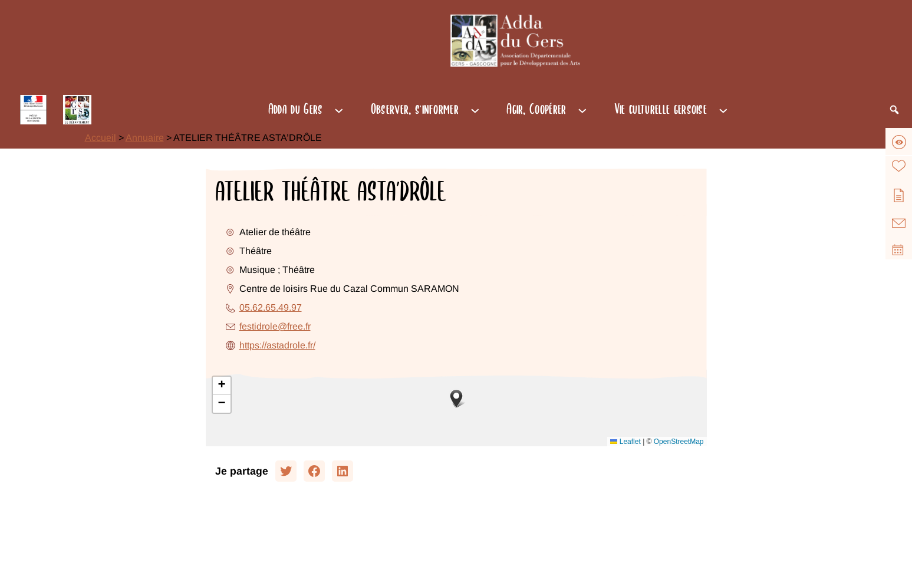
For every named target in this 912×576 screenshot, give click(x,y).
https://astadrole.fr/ (277, 345)
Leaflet (625, 441)
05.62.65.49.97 (270, 307)
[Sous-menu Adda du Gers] (339, 109)
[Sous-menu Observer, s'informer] (475, 109)
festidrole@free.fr (275, 326)
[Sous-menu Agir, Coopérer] (582, 109)
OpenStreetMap (679, 441)
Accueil (100, 138)
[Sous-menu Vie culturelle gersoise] (723, 109)
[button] (456, 398)
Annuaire (145, 138)
